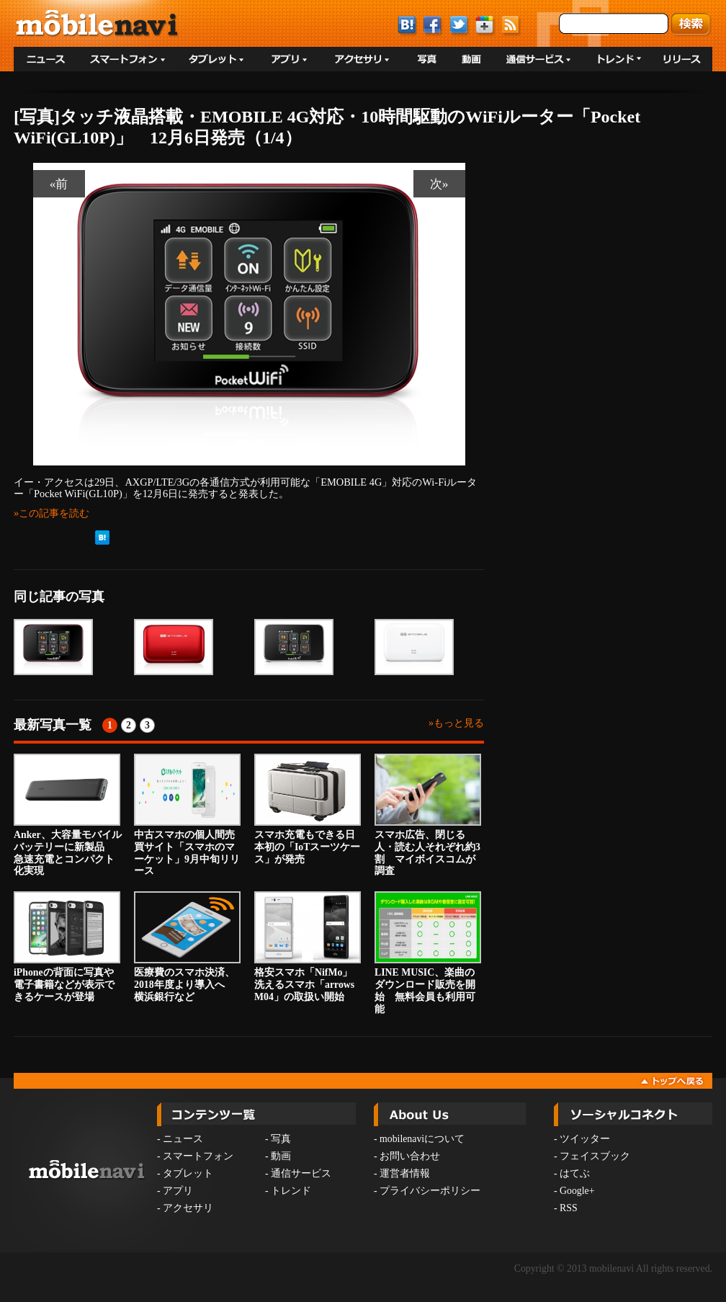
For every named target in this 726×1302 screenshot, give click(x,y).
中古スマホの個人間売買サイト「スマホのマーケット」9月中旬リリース (187, 815)
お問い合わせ (410, 1156)
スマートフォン (198, 1156)
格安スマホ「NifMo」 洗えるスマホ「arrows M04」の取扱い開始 (308, 946)
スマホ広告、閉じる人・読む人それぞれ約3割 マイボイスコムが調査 (428, 815)
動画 (281, 1156)
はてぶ (575, 1173)
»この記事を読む (51, 513)
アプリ (178, 1190)
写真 (281, 1138)
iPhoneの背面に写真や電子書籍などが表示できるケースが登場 (67, 946)
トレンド (291, 1190)
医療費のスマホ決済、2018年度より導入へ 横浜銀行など (187, 946)
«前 (59, 184)
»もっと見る (456, 723)
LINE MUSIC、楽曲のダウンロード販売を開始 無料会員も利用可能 (428, 952)
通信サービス (301, 1173)
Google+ (577, 1190)
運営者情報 (405, 1173)
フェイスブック (595, 1156)
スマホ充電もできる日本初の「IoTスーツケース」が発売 (307, 809)
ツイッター (585, 1138)
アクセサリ (188, 1208)
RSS (569, 1208)
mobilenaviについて (422, 1138)
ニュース (183, 1138)
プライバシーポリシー (430, 1190)
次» (439, 184)
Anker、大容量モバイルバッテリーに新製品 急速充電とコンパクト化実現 (68, 815)
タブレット (188, 1173)
